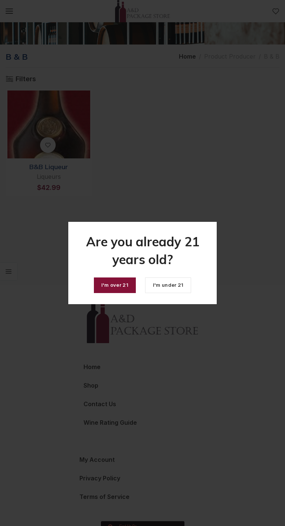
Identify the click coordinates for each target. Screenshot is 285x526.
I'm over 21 (114, 285)
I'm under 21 (168, 285)
